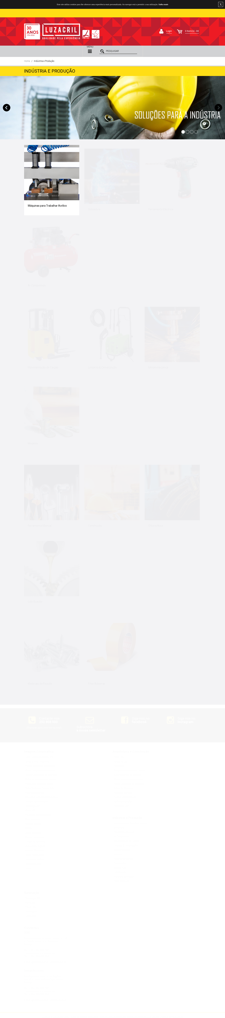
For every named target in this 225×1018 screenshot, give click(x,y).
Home (27, 61)
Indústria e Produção (44, 61)
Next (218, 107)
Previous (6, 107)
